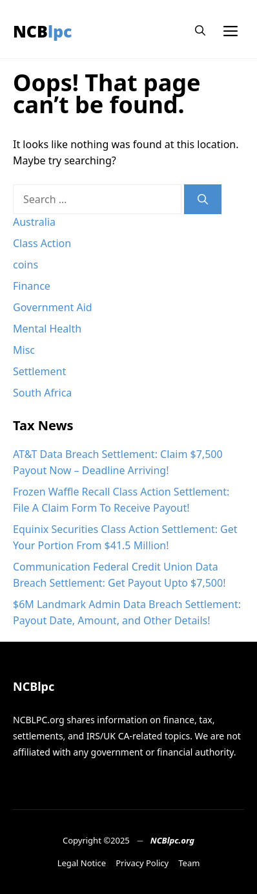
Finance (31, 286)
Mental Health (47, 329)
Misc (24, 350)
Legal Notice (82, 863)
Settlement (39, 371)
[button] (200, 31)
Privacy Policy (142, 863)
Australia (34, 222)
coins (25, 264)
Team (189, 863)
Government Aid (52, 307)
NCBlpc (42, 31)
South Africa (42, 393)
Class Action (42, 243)
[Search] (202, 199)
